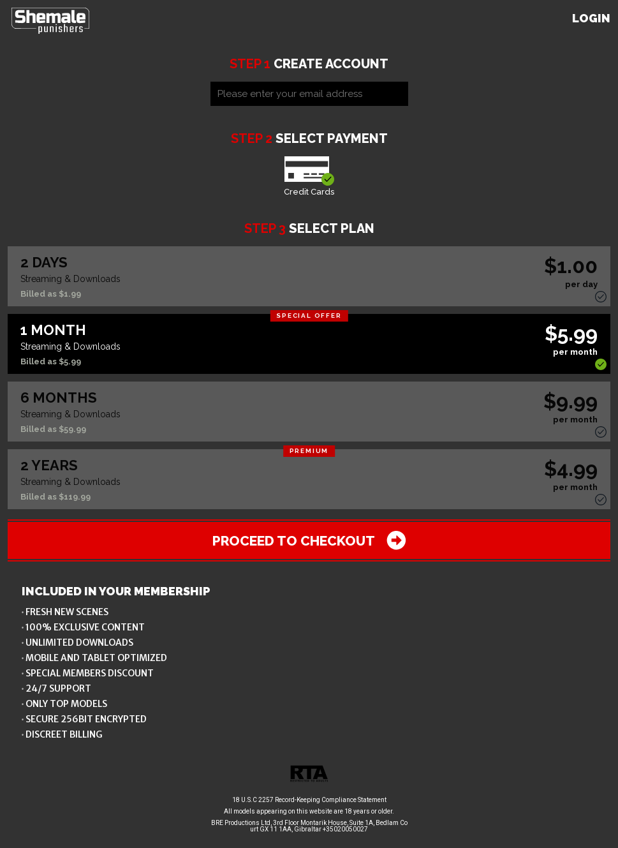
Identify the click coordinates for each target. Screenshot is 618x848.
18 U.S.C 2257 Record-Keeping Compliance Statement (309, 799)
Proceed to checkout (309, 541)
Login (591, 18)
